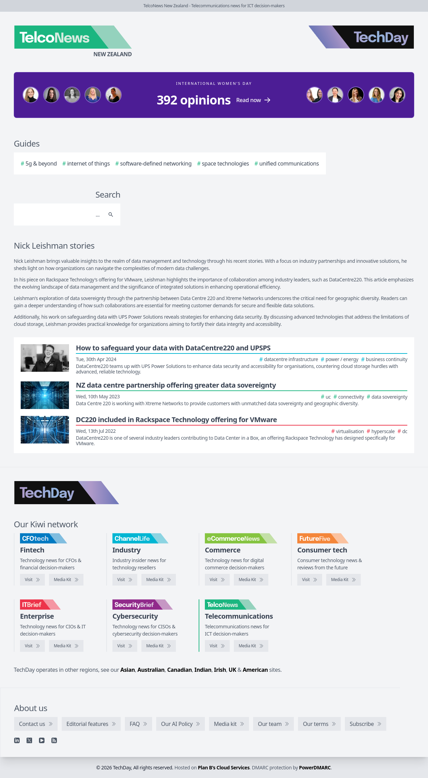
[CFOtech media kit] (66, 580)
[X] (29, 740)
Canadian (179, 670)
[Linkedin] (17, 740)
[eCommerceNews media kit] (251, 580)
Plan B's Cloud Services (224, 767)
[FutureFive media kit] (343, 580)
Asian (127, 670)
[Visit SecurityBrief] (124, 646)
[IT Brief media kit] (66, 646)
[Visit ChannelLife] (124, 580)
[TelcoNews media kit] (251, 646)
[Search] (60, 214)
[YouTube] (41, 740)
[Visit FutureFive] (309, 580)
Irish (220, 670)
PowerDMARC (315, 767)
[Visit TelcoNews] (217, 646)
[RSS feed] (54, 740)
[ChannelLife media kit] (158, 580)
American (255, 670)
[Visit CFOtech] (32, 580)
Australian (151, 670)
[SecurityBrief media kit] (158, 646)
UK (232, 670)
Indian (203, 670)
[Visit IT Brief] (32, 646)
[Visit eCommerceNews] (217, 580)
